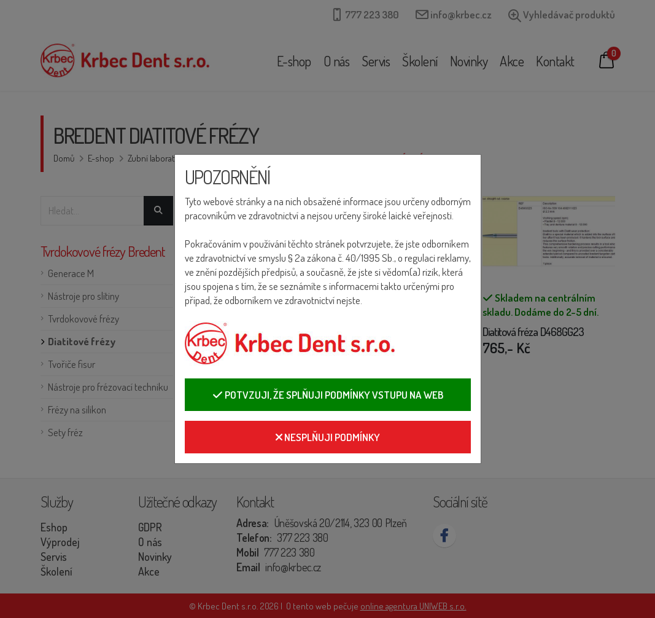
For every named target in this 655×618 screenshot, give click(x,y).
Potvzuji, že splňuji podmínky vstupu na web (327, 394)
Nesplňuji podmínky (328, 437)
